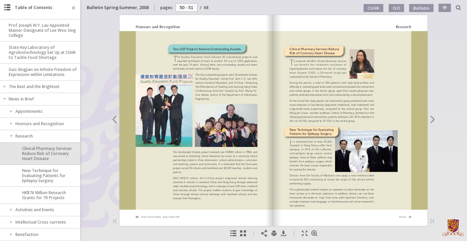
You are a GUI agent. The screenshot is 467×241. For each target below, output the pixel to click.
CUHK (373, 8)
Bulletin (421, 8)
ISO (396, 8)
